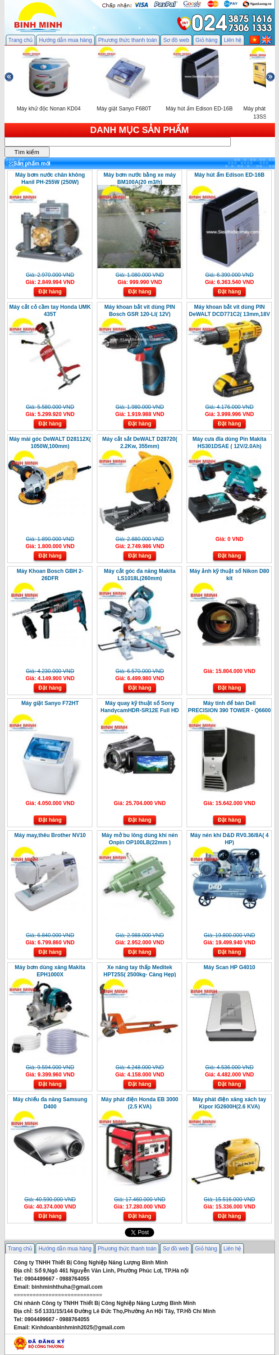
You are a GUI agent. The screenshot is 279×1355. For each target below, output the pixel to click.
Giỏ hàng (207, 40)
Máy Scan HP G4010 (230, 967)
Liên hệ (233, 40)
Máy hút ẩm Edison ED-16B (229, 175)
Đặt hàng (50, 291)
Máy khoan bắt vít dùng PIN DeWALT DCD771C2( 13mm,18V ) (229, 314)
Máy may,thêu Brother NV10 (50, 835)
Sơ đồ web (176, 40)
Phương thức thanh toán (127, 40)
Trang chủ (21, 40)
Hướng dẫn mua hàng (65, 40)
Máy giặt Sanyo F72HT (50, 703)
